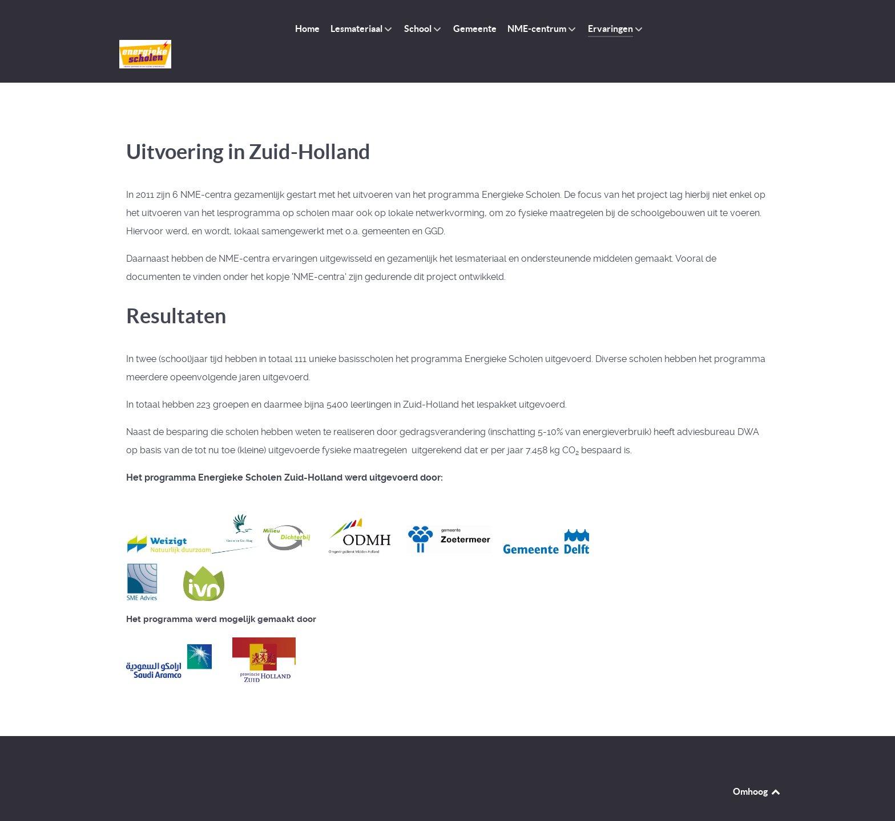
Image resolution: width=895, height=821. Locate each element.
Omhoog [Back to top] (757, 766)
